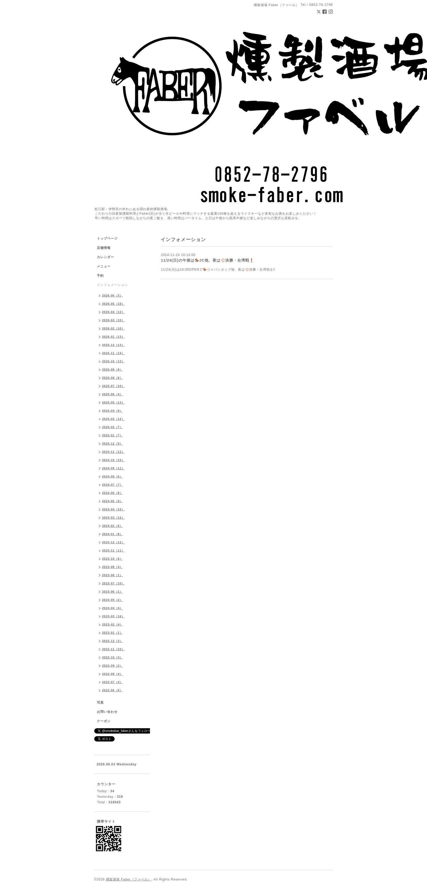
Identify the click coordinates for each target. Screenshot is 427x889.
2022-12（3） (112, 641)
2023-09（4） (112, 567)
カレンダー (105, 257)
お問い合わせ (107, 712)
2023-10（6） (112, 558)
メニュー (104, 266)
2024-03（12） (113, 517)
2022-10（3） (112, 657)
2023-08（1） (112, 575)
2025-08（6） (112, 377)
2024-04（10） (113, 509)
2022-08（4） (112, 673)
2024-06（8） (112, 493)
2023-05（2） (112, 599)
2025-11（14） (113, 353)
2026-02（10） (113, 328)
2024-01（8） (112, 534)
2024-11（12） (113, 451)
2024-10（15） (113, 460)
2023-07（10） (113, 583)
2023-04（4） (112, 608)
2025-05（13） (113, 402)
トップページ (107, 238)
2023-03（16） (113, 616)
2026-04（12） (113, 312)
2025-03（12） (113, 418)
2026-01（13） (113, 336)
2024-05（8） (112, 501)
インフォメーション (112, 285)
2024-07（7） (112, 484)
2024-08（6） (112, 476)
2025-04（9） (112, 410)
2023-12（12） (113, 542)
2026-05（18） (113, 303)
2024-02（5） (112, 525)
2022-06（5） (112, 690)
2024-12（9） (112, 443)
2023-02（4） (112, 624)
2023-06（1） (112, 591)
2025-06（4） (112, 394)
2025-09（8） (112, 369)
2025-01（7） (112, 435)
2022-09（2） (112, 665)
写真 (100, 702)
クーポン (104, 721)
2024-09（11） (113, 468)
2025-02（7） (112, 427)
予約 (100, 275)
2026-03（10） (113, 320)
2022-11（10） (113, 649)
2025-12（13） (113, 344)
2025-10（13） (113, 361)
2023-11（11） (113, 550)
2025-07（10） (113, 386)
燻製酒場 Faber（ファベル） (128, 879)
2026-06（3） (112, 295)
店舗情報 (104, 248)
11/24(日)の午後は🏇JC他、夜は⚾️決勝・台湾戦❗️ (207, 260)
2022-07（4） (112, 682)
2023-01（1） (112, 632)
